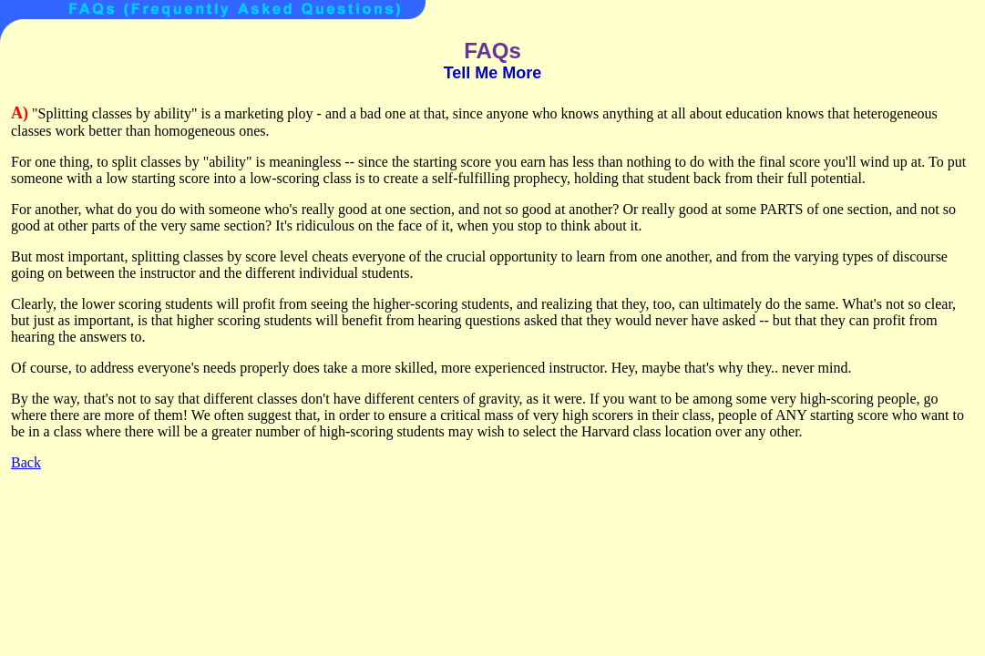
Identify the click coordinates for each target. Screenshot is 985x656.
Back (26, 462)
